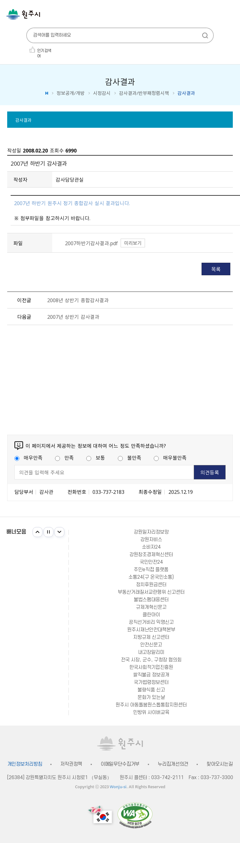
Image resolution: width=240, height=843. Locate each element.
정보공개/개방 (71, 93)
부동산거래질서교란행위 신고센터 (151, 592)
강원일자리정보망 (151, 532)
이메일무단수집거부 (120, 764)
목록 (216, 269)
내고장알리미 (151, 652)
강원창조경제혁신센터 (151, 554)
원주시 (23, 14)
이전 (37, 532)
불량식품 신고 (151, 690)
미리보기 (133, 243)
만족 (64, 457)
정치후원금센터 (151, 584)
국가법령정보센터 (151, 682)
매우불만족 (170, 457)
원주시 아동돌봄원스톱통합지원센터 (151, 705)
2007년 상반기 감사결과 (73, 316)
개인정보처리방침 (25, 764)
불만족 (129, 457)
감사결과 (23, 119)
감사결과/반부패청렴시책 (144, 93)
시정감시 (102, 93)
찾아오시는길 (219, 764)
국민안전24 (151, 562)
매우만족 (28, 457)
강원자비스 (151, 539)
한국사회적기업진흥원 (151, 667)
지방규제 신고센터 (151, 637)
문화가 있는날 (151, 697)
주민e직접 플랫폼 (151, 569)
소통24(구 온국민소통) (151, 577)
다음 (59, 532)
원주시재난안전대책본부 (151, 630)
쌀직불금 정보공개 (151, 675)
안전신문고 (151, 645)
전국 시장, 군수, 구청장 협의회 (151, 660)
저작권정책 (71, 764)
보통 (95, 457)
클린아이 (151, 615)
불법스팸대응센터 (151, 600)
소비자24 (151, 547)
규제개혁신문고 (151, 607)
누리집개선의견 (173, 764)
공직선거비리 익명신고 (151, 622)
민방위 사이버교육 (151, 712)
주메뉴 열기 (231, 15)
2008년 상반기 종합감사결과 (78, 300)
